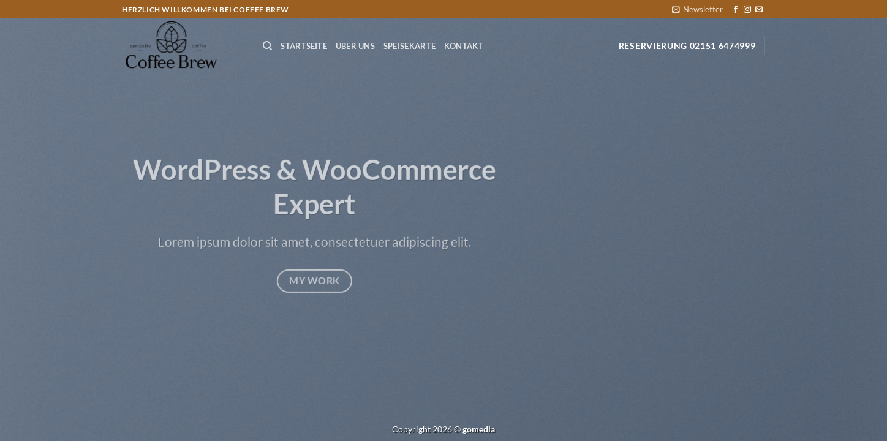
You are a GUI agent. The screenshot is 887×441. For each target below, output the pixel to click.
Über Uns (355, 46)
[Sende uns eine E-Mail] (759, 10)
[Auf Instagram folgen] (747, 10)
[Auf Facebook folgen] (735, 10)
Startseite (304, 46)
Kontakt (463, 46)
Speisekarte (409, 46)
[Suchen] (267, 46)
